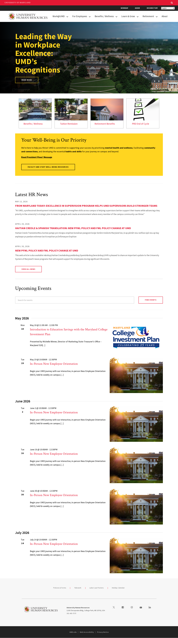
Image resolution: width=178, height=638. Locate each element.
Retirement (148, 16)
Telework (77, 588)
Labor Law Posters (96, 588)
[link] (35, 113)
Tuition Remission (69, 123)
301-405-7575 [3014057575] (71, 613)
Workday (124, 8)
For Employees (79, 16)
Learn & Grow (128, 16)
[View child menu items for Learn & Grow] (137, 16)
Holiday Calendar (118, 588)
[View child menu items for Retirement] (156, 16)
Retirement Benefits (105, 123)
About (165, 16)
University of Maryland (18, 3)
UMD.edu (73, 632)
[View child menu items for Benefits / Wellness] (116, 16)
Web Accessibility (87, 632)
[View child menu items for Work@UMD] (67, 16)
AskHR (137, 8)
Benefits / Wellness (104, 16)
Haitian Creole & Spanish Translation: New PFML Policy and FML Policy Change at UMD (73, 228)
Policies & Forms (59, 588)
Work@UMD (59, 16)
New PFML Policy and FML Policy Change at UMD (46, 250)
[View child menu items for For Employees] (89, 16)
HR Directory (152, 8)
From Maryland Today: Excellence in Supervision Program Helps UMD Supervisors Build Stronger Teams (86, 205)
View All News (28, 269)
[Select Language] (168, 8)
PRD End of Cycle (140, 123)
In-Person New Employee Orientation (54, 364)
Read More (27, 80)
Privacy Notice (103, 632)
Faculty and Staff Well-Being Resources (48, 167)
